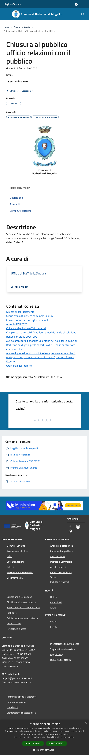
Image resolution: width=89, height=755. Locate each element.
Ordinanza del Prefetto (19, 366)
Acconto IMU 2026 (16, 324)
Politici (10, 567)
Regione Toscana (12, 4)
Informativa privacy (16, 702)
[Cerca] (83, 14)
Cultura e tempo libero (61, 551)
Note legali (12, 707)
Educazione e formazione (19, 597)
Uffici (9, 556)
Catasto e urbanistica (61, 572)
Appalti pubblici (58, 567)
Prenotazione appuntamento (64, 644)
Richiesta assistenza (60, 660)
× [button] (86, 723)
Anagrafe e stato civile (61, 545)
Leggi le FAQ (56, 654)
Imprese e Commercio (61, 561)
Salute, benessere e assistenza (22, 618)
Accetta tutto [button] (33, 743)
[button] (44, 749)
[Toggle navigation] (6, 14)
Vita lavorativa (57, 556)
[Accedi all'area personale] (76, 4)
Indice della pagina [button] (20, 187)
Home (7, 27)
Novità (17, 27)
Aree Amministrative (17, 551)
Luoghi (53, 621)
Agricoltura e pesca (16, 629)
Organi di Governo (16, 545)
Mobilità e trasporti (60, 582)
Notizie (53, 597)
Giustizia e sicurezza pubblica (21, 602)
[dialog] (44, 737)
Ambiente (12, 613)
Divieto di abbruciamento (20, 312)
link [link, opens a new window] (73, 737)
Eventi (53, 627)
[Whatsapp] (70, 531)
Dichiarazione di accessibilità (21, 712)
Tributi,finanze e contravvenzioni (23, 607)
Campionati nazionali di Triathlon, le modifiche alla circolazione (41, 332)
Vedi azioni (28, 91)
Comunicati (56, 602)
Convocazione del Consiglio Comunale (27, 320)
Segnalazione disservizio (62, 649)
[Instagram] (78, 527)
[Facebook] (70, 527)
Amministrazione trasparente (22, 696)
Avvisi (27, 27)
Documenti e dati (15, 577)
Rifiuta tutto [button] (56, 743)
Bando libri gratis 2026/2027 (22, 337)
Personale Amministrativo (20, 572)
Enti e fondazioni (15, 561)
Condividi (13, 91)
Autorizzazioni (14, 623)
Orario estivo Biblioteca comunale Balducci (30, 316)
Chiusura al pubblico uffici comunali (26, 328)
